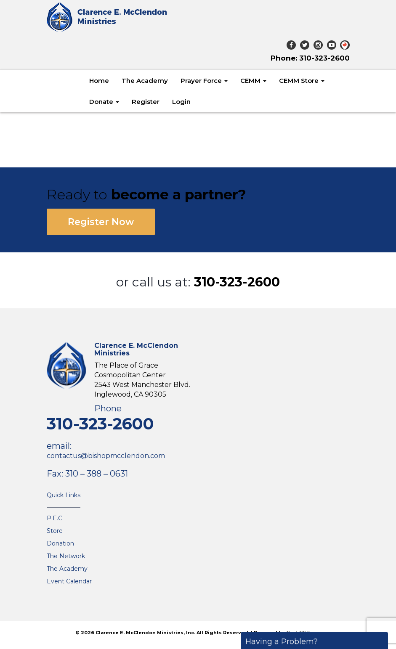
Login (181, 102)
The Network (66, 556)
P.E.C (54, 518)
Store (55, 531)
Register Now (101, 222)
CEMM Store (301, 81)
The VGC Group (303, 633)
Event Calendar (69, 581)
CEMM (253, 81)
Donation (60, 543)
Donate (104, 102)
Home (99, 81)
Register (145, 102)
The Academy (145, 81)
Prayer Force (204, 81)
